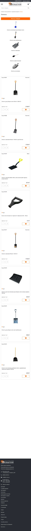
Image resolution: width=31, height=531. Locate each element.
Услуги (2, 519)
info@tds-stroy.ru (6, 477)
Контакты (3, 526)
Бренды (2, 512)
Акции (2, 509)
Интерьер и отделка (5, 495)
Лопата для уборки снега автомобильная (11, 330)
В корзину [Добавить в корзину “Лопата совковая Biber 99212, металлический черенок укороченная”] (25, 186)
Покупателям (3, 517)
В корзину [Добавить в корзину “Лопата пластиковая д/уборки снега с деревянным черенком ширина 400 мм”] (25, 376)
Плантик (27, 77)
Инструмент (3, 490)
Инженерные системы (5, 493)
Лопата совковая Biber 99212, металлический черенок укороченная (14, 178)
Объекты (3, 514)
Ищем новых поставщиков (6, 524)
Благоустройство (8, 11)
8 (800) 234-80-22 (18, 0)
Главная (2, 11)
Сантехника (3, 497)
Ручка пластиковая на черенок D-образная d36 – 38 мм (15, 215)
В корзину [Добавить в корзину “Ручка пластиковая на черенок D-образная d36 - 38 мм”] (25, 224)
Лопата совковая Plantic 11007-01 (9, 253)
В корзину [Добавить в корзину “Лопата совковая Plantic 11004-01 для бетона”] (25, 147)
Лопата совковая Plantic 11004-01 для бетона (12, 139)
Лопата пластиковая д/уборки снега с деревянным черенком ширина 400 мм (14, 368)
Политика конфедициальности (7, 468)
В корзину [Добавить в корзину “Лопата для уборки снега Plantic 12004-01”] (25, 109)
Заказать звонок (26, 1)
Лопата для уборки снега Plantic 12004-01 (11, 101)
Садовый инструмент (15, 11)
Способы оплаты (4, 522)
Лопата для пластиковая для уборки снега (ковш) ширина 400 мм (15, 292)
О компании (3, 507)
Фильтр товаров (15, 18)
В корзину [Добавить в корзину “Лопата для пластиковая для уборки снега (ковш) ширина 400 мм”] (25, 300)
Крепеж (2, 499)
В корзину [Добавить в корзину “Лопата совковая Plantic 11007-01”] (25, 262)
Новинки (3, 502)
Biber (28, 153)
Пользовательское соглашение (7, 467)
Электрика (3, 492)
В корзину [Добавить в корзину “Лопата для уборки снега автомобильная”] (25, 338)
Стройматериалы (4, 488)
